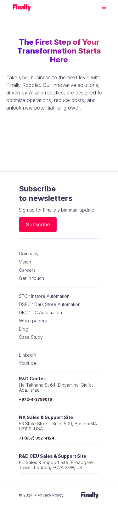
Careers (27, 270)
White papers (33, 320)
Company (29, 253)
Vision (25, 261)
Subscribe (38, 224)
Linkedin (27, 355)
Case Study (31, 337)
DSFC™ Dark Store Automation (50, 304)
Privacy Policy (51, 495)
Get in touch (31, 278)
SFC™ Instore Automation (44, 296)
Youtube (27, 363)
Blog (23, 329)
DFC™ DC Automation (40, 312)
